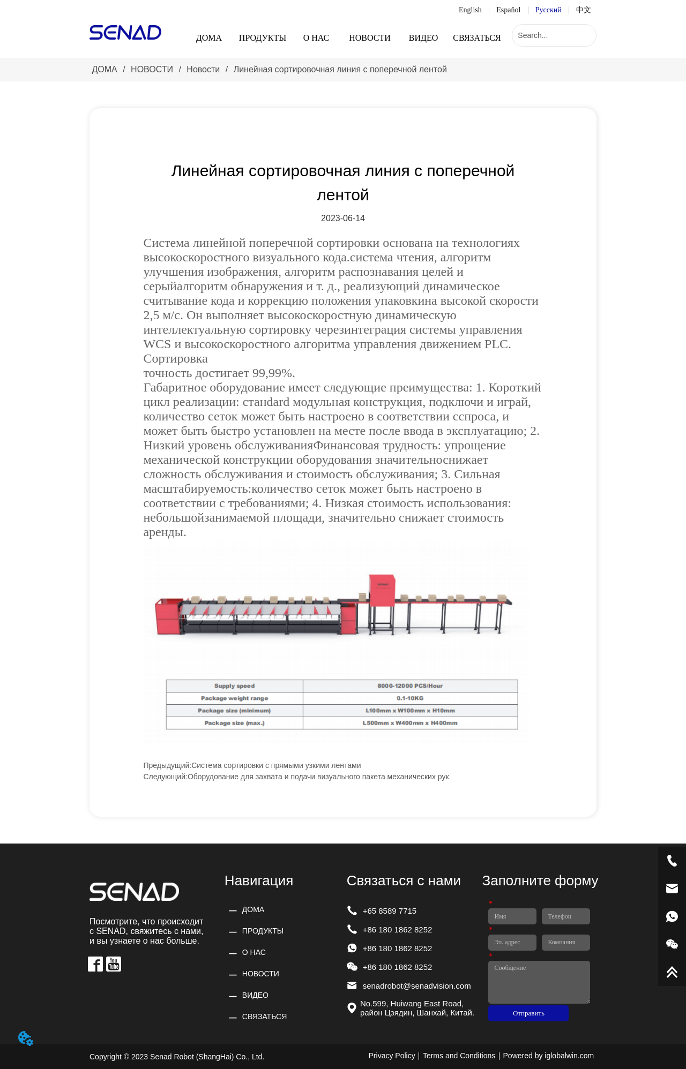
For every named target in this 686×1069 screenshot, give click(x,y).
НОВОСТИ (152, 69)
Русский (548, 10)
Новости (203, 69)
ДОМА (105, 69)
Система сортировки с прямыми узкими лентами (276, 765)
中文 (583, 10)
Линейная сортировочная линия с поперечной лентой (339, 69)
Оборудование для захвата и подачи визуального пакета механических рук (318, 776)
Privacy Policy (392, 1055)
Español (508, 10)
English (470, 10)
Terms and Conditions (459, 1055)
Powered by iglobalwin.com (548, 1055)
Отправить (529, 1013)
